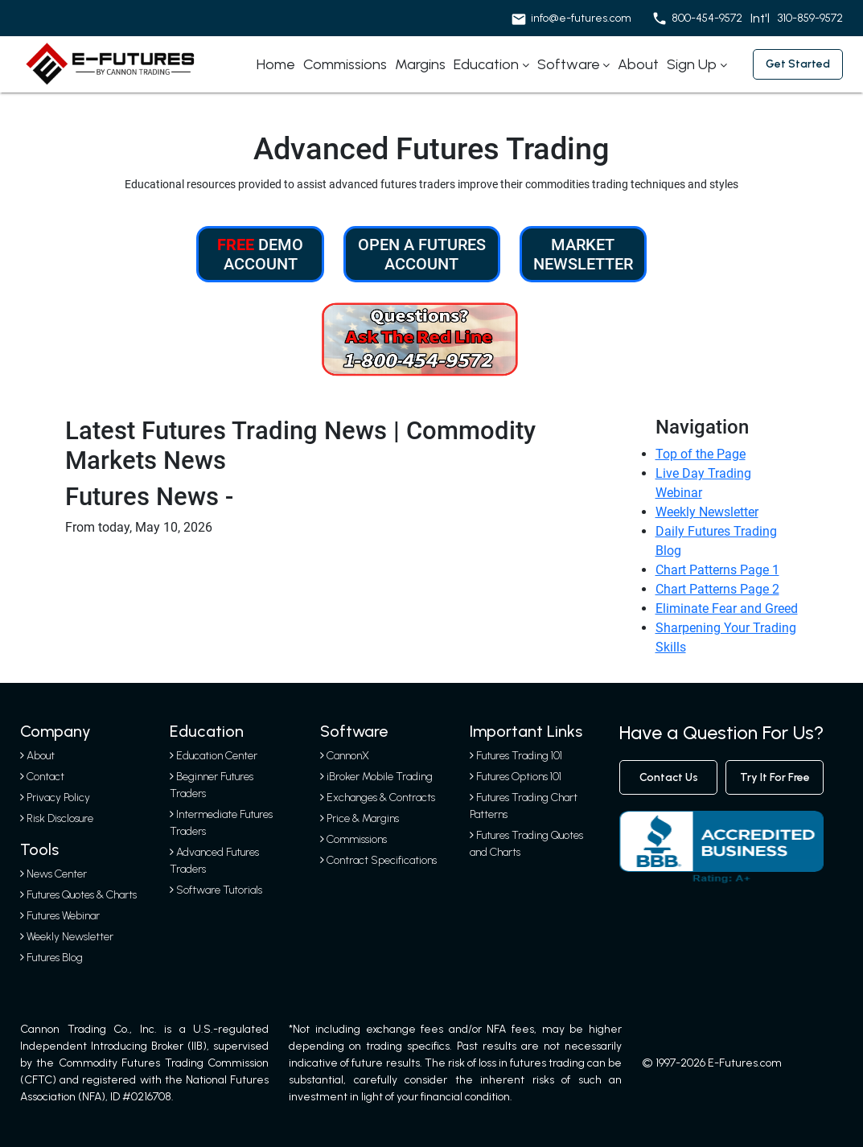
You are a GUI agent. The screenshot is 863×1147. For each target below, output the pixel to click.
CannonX (348, 756)
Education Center (213, 756)
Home (276, 64)
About (638, 64)
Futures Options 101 (518, 776)
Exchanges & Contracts (381, 797)
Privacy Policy (58, 797)
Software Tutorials (216, 890)
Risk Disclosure (60, 818)
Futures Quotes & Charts (78, 895)
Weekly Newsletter (706, 512)
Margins (420, 64)
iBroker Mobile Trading (380, 776)
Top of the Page (700, 454)
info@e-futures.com (581, 18)
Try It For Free (775, 777)
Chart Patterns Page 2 (717, 589)
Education (486, 64)
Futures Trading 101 (519, 756)
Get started (798, 64)
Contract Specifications (382, 860)
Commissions (345, 64)
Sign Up (692, 64)
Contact (45, 776)
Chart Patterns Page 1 (717, 570)
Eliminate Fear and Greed (726, 608)
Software (568, 64)
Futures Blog (51, 957)
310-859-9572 (810, 18)
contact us (668, 777)
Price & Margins (363, 818)
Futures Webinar (60, 916)
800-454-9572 (707, 18)
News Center (53, 874)
